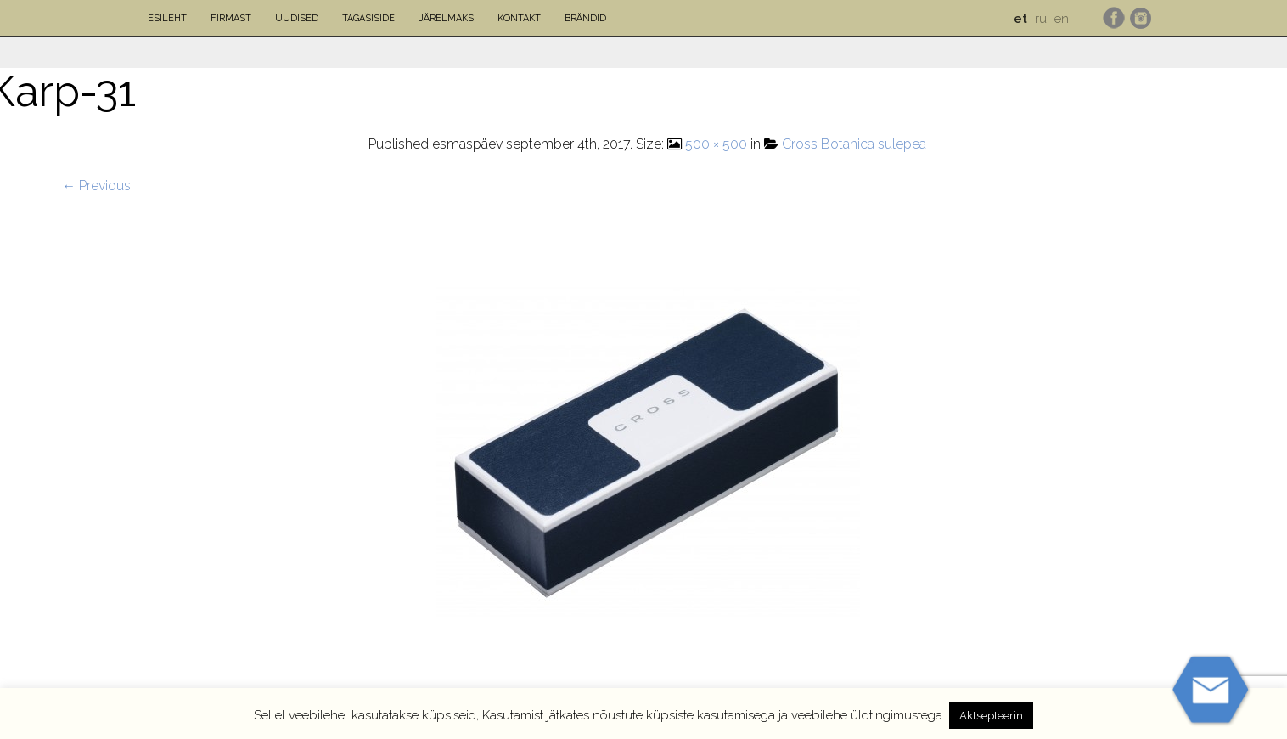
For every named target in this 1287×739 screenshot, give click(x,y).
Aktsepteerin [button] (991, 715)
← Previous (96, 186)
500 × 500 (716, 144)
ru (1041, 18)
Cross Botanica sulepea (854, 144)
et (1020, 18)
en (1061, 18)
